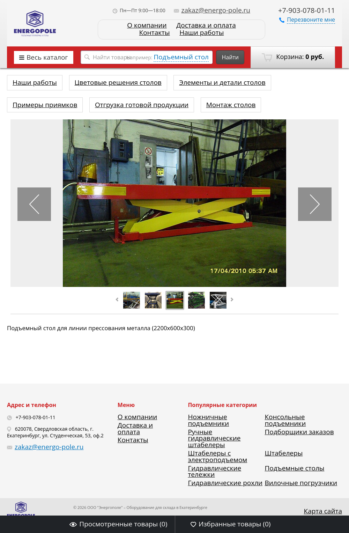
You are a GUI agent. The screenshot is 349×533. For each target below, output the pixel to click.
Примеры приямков (45, 104)
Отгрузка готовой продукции (141, 104)
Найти (230, 57)
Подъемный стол (181, 56)
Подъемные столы (294, 468)
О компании (146, 25)
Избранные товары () (230, 523)
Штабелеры (284, 453)
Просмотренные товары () (118, 523)
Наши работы (201, 33)
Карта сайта (323, 511)
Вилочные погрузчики (301, 482)
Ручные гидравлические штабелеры (214, 438)
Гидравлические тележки (214, 471)
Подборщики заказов (299, 431)
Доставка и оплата (206, 25)
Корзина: (293, 56)
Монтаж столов (231, 104)
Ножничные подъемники (208, 420)
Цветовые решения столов (118, 82)
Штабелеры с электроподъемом (217, 456)
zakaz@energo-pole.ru (212, 10)
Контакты (154, 33)
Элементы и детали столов (222, 82)
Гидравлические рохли (225, 482)
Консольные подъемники (285, 420)
